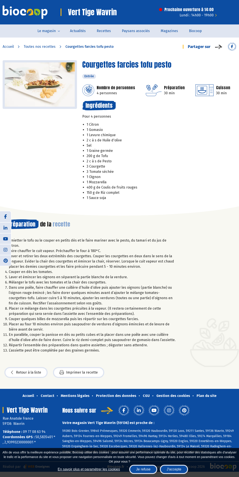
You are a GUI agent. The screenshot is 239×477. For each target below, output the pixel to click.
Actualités (78, 31)
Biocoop (195, 31)
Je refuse (143, 469)
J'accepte (174, 469)
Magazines (169, 31)
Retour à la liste (26, 372)
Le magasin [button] (46, 31)
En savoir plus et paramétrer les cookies (89, 469)
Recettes (104, 31)
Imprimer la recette (78, 372)
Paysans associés (136, 31)
